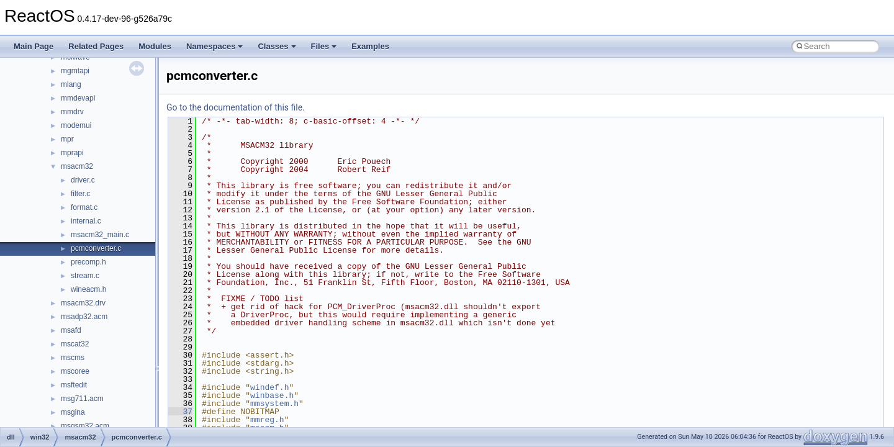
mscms (72, 357)
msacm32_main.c (100, 234)
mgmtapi (75, 70)
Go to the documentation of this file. (235, 107)
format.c (84, 207)
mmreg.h (267, 419)
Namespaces (214, 46)
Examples (370, 46)
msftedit (74, 385)
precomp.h (88, 262)
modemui (76, 125)
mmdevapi (78, 98)
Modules (154, 46)
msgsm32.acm (85, 426)
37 (180, 411)
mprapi (72, 152)
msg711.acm (82, 398)
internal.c (86, 221)
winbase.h (272, 395)
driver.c (83, 180)
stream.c (85, 275)
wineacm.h (88, 289)
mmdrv (72, 111)
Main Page (33, 46)
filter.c (80, 193)
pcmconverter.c (96, 248)
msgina (73, 412)
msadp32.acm (84, 316)
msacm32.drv (83, 303)
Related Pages (96, 46)
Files (324, 46)
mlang (71, 84)
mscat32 (75, 344)
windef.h (269, 387)
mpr (67, 139)
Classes (277, 46)
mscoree (75, 371)
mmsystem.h (274, 403)
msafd (71, 330)
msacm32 (77, 166)
